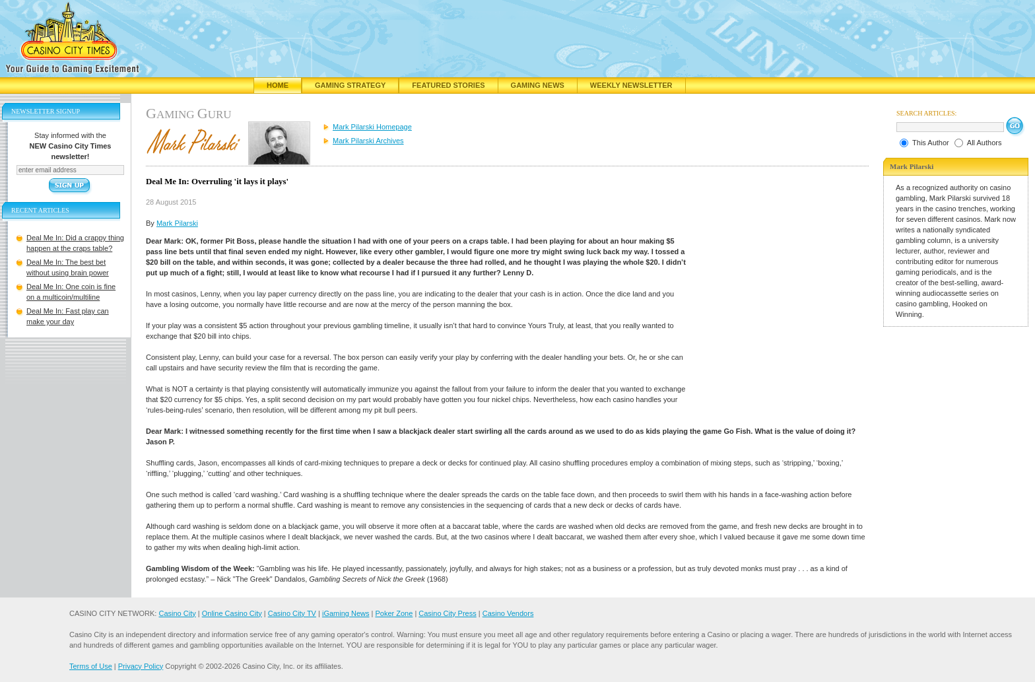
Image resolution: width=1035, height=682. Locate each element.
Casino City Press (447, 613)
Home (277, 85)
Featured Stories (448, 85)
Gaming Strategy (350, 85)
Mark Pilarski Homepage (372, 127)
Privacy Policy (140, 666)
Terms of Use (90, 666)
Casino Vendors (508, 613)
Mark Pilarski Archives (368, 141)
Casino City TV (292, 613)
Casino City (176, 613)
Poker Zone (394, 613)
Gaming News (537, 85)
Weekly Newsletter (631, 85)
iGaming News (346, 613)
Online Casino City (232, 613)
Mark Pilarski (177, 223)
